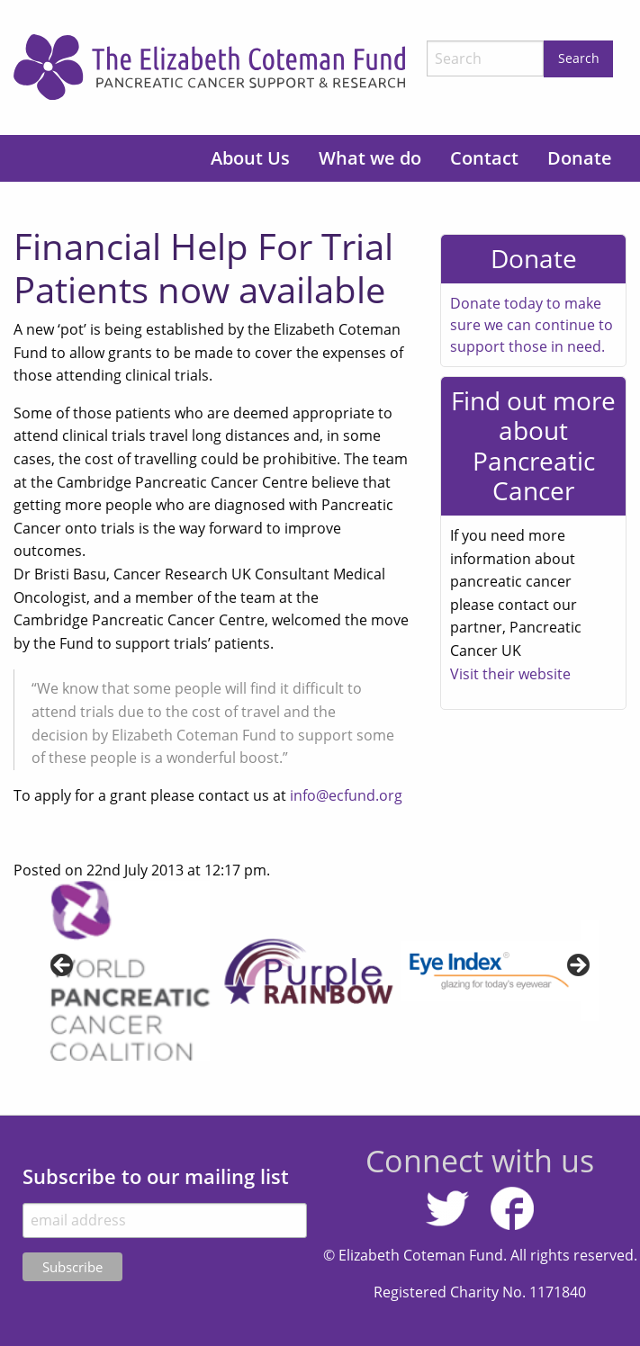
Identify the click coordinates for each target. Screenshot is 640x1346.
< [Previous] (63, 966)
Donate (579, 158)
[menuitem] (250, 158)
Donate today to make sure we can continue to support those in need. (531, 324)
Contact (484, 158)
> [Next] (576, 966)
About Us (250, 158)
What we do (370, 158)
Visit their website (510, 674)
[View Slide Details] (131, 971)
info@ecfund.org (346, 795)
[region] (320, 971)
